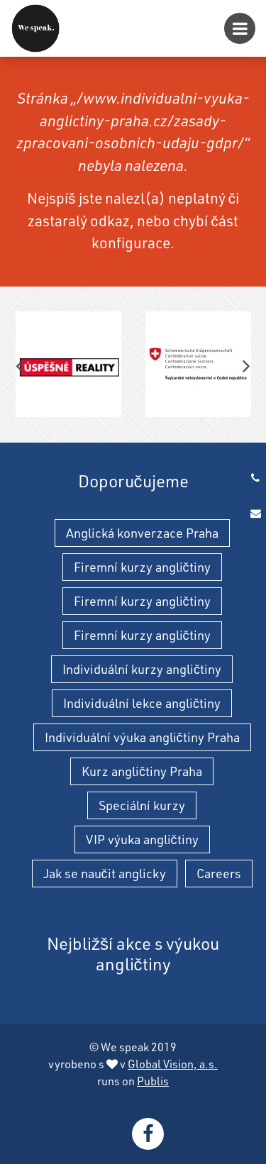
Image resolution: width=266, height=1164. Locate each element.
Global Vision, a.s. (173, 1064)
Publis (153, 1081)
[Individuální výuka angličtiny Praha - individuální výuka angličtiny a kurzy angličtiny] (35, 28)
